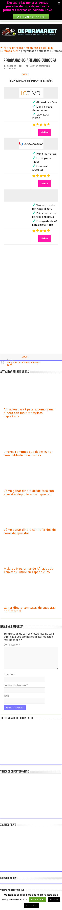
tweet (25, 74)
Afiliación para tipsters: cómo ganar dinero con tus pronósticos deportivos (29, 413)
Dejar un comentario (40, 66)
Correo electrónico (16, 685)
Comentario (12, 644)
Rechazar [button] (54, 899)
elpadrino (11, 66)
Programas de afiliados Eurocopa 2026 (24, 362)
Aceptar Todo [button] (37, 899)
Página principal (11, 47)
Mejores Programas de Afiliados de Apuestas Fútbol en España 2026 (28, 570)
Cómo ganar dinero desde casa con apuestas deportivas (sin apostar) (29, 492)
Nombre (10, 674)
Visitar (44, 132)
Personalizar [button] (31, 905)
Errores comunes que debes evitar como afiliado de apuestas (28, 453)
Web (6, 695)
